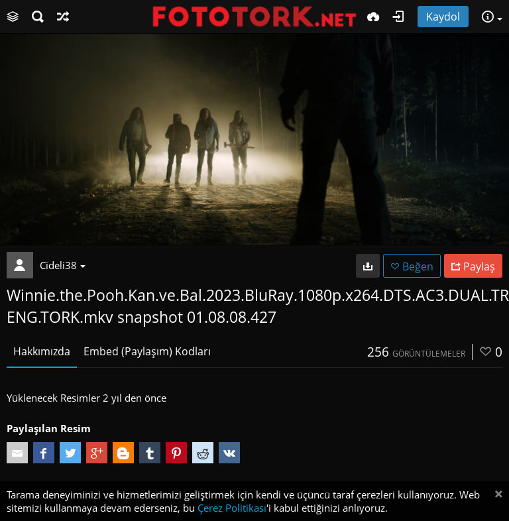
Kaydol (443, 16)
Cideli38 (62, 265)
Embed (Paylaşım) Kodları (147, 351)
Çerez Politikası (232, 507)
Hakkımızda (41, 351)
